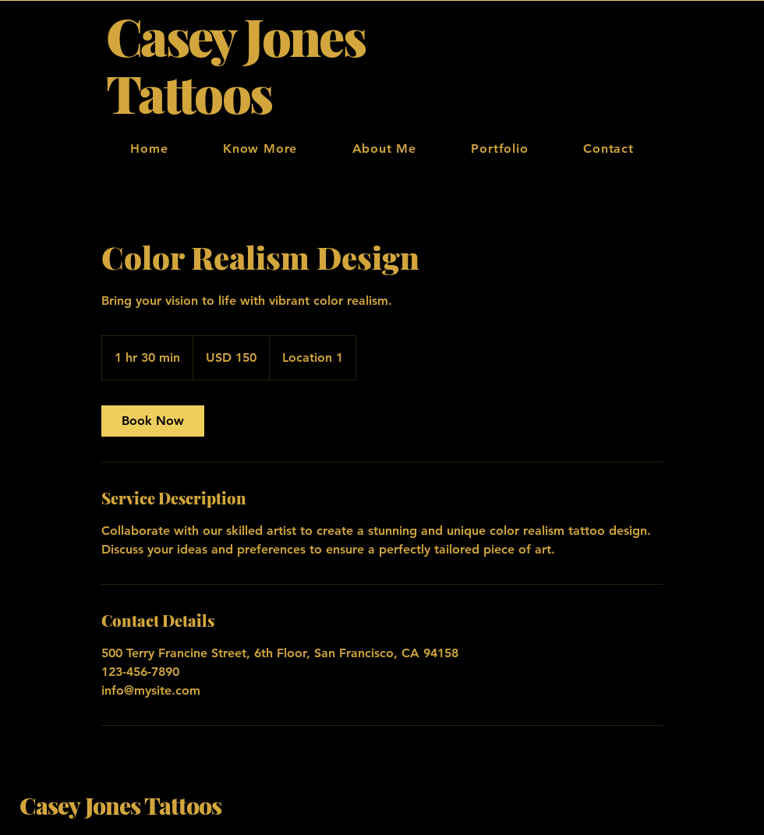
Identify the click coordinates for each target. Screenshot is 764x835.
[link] (152, 421)
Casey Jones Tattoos (120, 805)
